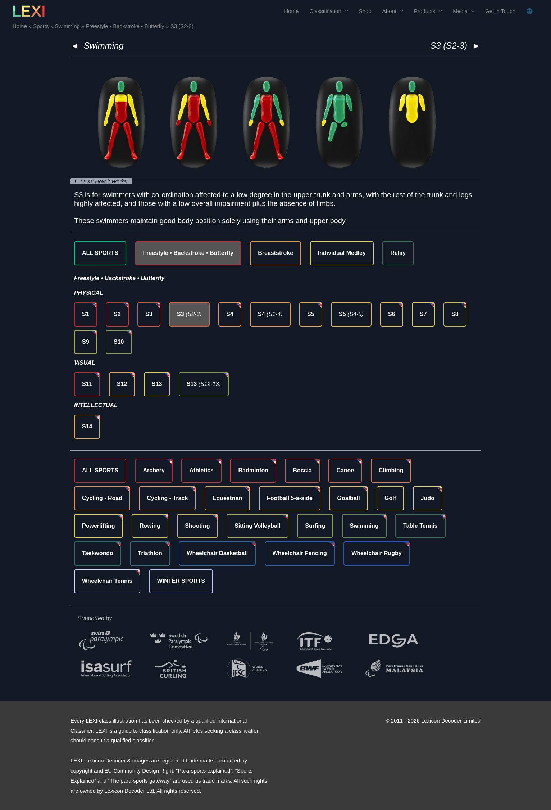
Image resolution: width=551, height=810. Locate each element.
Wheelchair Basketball (217, 553)
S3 (148, 314)
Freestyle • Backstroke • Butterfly (188, 253)
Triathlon (150, 553)
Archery (154, 470)
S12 (122, 384)
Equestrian (227, 498)
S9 (85, 342)
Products (424, 11)
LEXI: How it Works (104, 181)
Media (460, 11)
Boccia (302, 470)
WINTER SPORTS (181, 581)
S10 (119, 342)
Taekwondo (97, 553)
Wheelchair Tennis (107, 581)
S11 (87, 384)
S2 (117, 314)
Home (291, 11)
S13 (157, 384)
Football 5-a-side (290, 498)
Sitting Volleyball (257, 526)
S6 (391, 314)
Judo (427, 498)
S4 (229, 314)
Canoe (345, 470)
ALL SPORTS (100, 253)
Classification (325, 11)
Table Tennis (420, 526)
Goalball (348, 498)
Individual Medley (342, 253)
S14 (87, 426)
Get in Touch (500, 11)
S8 (455, 314)
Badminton (253, 470)
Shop (365, 11)
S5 (310, 314)
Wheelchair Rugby (376, 553)
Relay (398, 253)
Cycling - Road (102, 498)
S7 (423, 314)
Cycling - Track (167, 498)
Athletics (201, 470)
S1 (85, 314)
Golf (390, 498)
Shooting (197, 526)
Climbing (391, 470)
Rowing (150, 526)
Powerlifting (98, 526)
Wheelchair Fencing (300, 553)
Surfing (315, 526)
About (389, 11)
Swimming (104, 45)
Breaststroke (275, 253)
